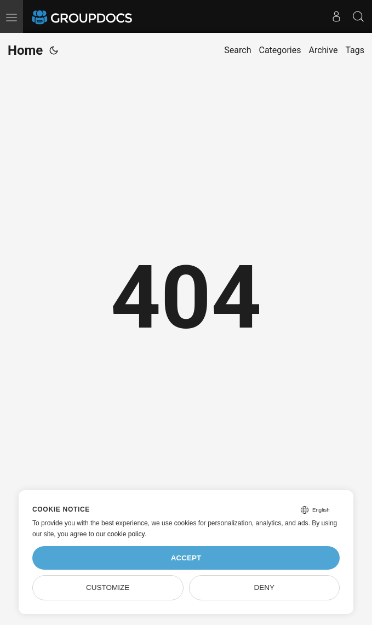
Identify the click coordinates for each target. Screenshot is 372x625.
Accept (186, 558)
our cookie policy (120, 534)
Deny (264, 587)
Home (25, 50)
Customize (107, 587)
